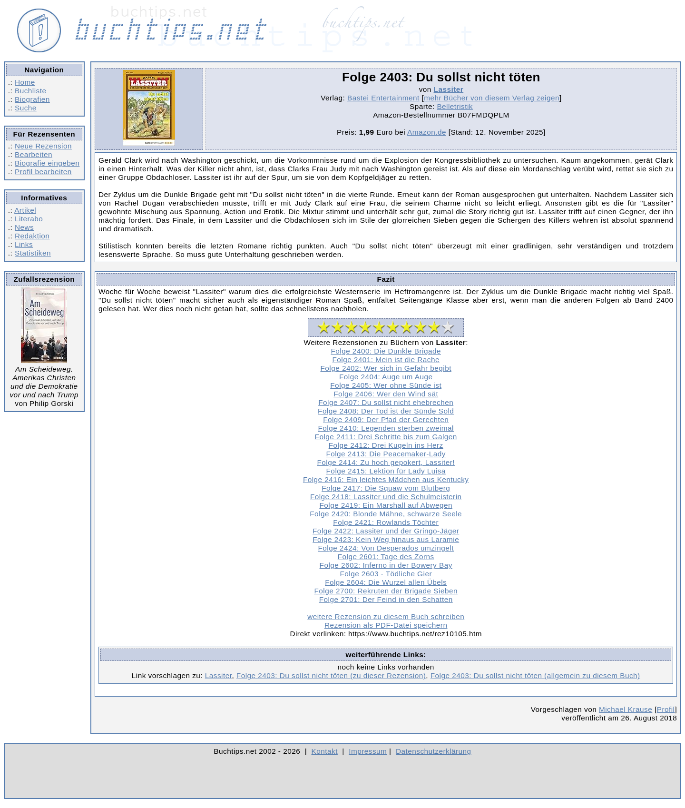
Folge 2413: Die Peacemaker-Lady (386, 454)
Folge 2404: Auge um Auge (385, 377)
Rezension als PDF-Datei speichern (386, 625)
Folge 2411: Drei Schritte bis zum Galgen (386, 437)
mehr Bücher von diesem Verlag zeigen (491, 98)
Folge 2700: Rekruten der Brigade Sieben (385, 591)
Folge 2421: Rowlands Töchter (386, 522)
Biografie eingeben (47, 163)
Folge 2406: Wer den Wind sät (385, 394)
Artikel (25, 210)
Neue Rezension (43, 146)
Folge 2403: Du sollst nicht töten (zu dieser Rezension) (331, 675)
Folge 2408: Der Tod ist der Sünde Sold (386, 411)
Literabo (29, 219)
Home (25, 82)
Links (24, 244)
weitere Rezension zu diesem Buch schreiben (385, 616)
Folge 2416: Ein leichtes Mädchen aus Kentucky (386, 479)
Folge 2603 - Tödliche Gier (386, 574)
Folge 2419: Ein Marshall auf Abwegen (385, 505)
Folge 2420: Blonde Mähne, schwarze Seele (386, 514)
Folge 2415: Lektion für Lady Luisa (386, 471)
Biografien (32, 99)
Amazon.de (426, 132)
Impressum (368, 751)
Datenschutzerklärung (433, 751)
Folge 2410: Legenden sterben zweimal (386, 428)
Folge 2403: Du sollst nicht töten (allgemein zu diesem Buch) (535, 675)
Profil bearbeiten (43, 172)
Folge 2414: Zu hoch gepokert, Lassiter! (385, 462)
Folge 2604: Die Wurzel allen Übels (386, 582)
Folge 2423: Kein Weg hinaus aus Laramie (386, 539)
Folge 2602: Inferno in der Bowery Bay (386, 565)
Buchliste (30, 91)
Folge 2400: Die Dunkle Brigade (386, 351)
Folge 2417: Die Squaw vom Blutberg (386, 488)
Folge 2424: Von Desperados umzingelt (386, 548)
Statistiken (33, 253)
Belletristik (455, 106)
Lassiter (449, 89)
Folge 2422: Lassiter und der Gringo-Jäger (386, 531)
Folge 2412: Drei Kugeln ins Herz (386, 445)
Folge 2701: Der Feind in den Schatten (386, 599)
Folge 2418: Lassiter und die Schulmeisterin (386, 497)
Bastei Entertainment (383, 98)
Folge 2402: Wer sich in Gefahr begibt (385, 368)
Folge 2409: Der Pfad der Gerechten (386, 419)
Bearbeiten (33, 154)
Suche (26, 108)
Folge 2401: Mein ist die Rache (386, 359)
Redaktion (32, 236)
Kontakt (325, 751)
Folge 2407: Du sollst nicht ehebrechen (385, 402)
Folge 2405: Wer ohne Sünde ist (385, 385)
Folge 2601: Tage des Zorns (386, 556)
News (24, 227)
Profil (666, 709)
